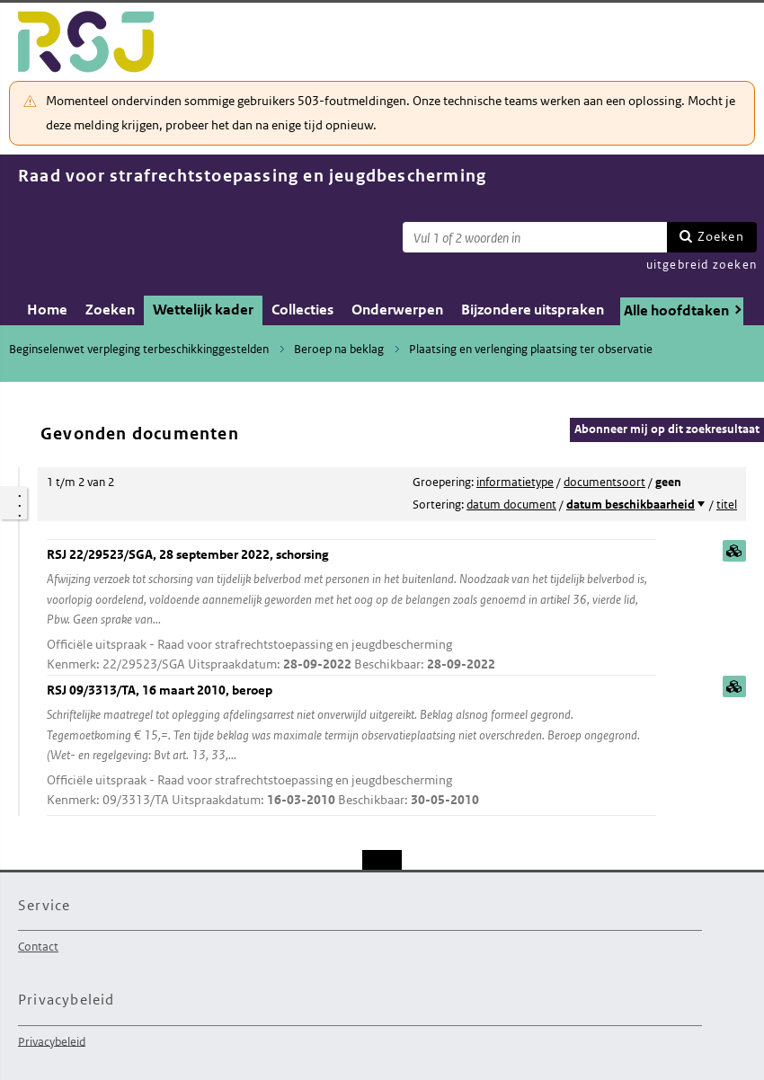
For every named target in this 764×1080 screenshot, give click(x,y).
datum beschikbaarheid (630, 504)
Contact (38, 946)
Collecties (302, 309)
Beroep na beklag (339, 349)
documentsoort (604, 482)
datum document (511, 504)
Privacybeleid (51, 1041)
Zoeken (720, 236)
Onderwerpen (397, 309)
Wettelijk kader (203, 309)
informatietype (515, 482)
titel (726, 504)
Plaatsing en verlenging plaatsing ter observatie (531, 349)
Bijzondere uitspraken (532, 309)
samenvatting (734, 551)
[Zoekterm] (535, 237)
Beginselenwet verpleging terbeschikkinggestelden (139, 349)
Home (47, 309)
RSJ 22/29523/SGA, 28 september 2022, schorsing (351, 610)
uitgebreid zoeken (701, 264)
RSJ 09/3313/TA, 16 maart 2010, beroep (351, 746)
